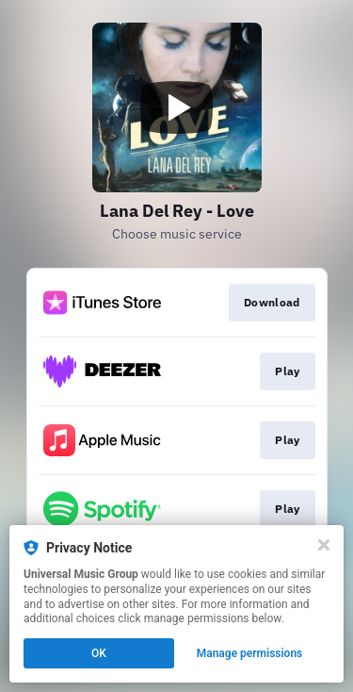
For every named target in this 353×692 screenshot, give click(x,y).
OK (98, 653)
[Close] (324, 545)
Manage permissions (250, 653)
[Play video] (177, 107)
